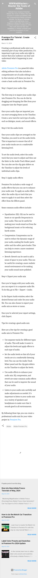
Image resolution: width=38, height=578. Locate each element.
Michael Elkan (23, 574)
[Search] (35, 4)
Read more (32, 508)
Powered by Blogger (19, 570)
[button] (35, 38)
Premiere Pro (15, 420)
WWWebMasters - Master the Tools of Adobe (19, 6)
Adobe (9, 426)
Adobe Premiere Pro (10, 68)
